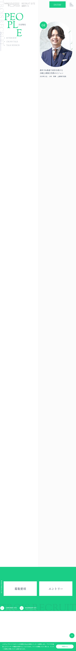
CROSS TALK (12, 42)
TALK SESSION (13, 45)
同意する (65, 646)
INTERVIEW (11, 38)
